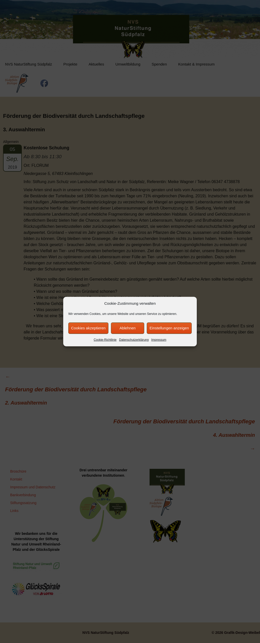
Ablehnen (128, 328)
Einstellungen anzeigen (169, 328)
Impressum (158, 339)
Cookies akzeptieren (88, 328)
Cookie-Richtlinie (105, 339)
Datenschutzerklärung (134, 339)
